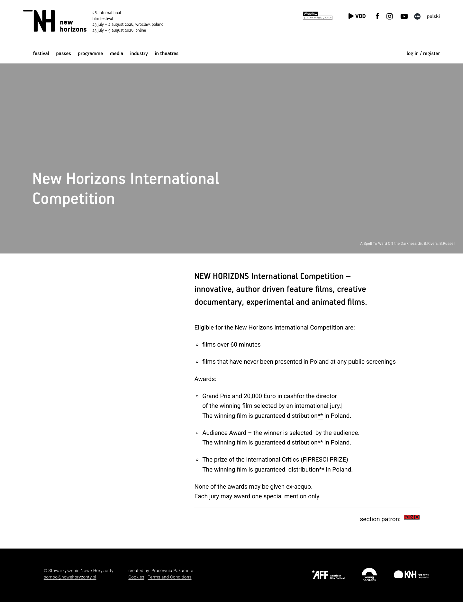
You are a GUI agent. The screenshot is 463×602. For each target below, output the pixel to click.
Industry (139, 54)
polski (433, 17)
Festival (41, 54)
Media (116, 54)
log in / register (423, 54)
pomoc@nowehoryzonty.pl (70, 577)
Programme (90, 54)
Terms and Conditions (170, 577)
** (320, 415)
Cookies (136, 577)
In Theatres (166, 54)
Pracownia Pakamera (172, 571)
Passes (63, 54)
